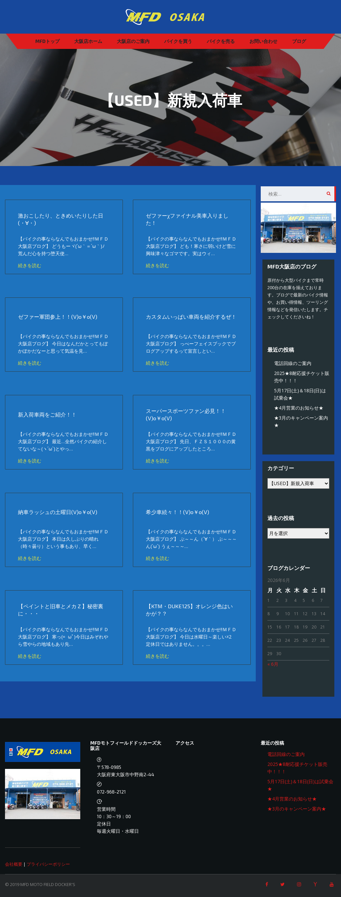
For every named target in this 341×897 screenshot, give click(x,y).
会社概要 (13, 864)
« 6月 (272, 664)
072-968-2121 (111, 792)
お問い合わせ (263, 41)
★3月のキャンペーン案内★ (296, 809)
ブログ (299, 41)
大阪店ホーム (88, 41)
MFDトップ (47, 41)
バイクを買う (178, 41)
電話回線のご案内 (292, 363)
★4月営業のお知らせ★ (298, 408)
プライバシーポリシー (48, 864)
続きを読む (30, 265)
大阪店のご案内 (133, 41)
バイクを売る (221, 41)
